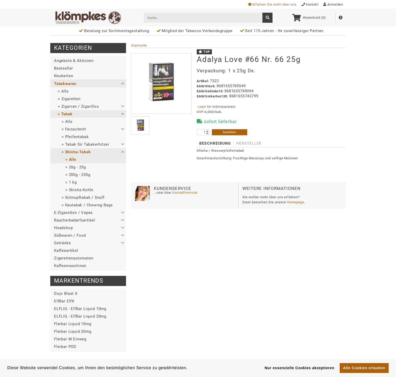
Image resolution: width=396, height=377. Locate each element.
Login (202, 106)
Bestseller (63, 68)
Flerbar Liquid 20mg (72, 331)
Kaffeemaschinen (70, 265)
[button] (88, 83)
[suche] (267, 18)
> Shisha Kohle (79, 190)
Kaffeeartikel (66, 250)
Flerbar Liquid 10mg (72, 324)
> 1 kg (71, 182)
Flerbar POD (65, 346)
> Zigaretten (69, 99)
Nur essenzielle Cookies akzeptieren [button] (299, 368)
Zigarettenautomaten (73, 258)
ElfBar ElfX (64, 301)
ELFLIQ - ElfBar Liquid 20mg (80, 316)
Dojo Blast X (66, 293)
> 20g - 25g (75, 167)
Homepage (295, 202)
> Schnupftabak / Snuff (83, 197)
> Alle (63, 91)
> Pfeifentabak (75, 137)
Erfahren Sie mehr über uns (272, 4)
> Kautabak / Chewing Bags (87, 205)
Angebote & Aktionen (73, 60)
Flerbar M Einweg (70, 339)
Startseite (139, 45)
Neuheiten (63, 76)
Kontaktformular (184, 192)
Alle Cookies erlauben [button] (364, 368)
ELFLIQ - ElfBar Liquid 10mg (80, 308)
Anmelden (333, 4)
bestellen (229, 132)
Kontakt (310, 4)
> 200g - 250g (77, 174)
